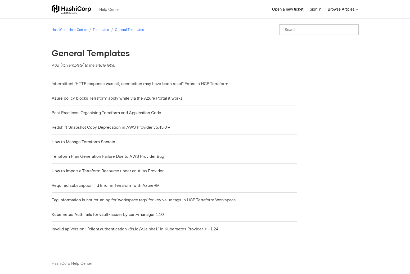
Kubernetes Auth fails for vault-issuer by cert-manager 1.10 (108, 214)
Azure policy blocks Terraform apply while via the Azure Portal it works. (117, 97)
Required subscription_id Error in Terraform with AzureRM (106, 185)
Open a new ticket (287, 9)
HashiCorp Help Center (69, 29)
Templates (101, 29)
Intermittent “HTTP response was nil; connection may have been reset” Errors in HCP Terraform (140, 83)
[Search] (319, 29)
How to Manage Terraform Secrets (83, 141)
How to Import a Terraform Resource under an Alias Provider (108, 170)
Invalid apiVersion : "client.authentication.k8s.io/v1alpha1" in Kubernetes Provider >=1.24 (135, 228)
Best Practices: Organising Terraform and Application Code (106, 112)
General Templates (129, 29)
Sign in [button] (315, 9)
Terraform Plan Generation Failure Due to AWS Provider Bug (108, 156)
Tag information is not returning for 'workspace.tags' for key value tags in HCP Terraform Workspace (144, 199)
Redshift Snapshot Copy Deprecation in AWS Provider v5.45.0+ (111, 126)
